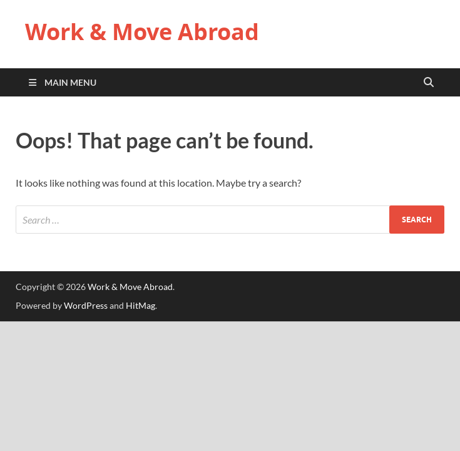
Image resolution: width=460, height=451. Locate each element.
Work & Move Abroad (142, 31)
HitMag (140, 305)
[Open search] (428, 82)
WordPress (86, 305)
